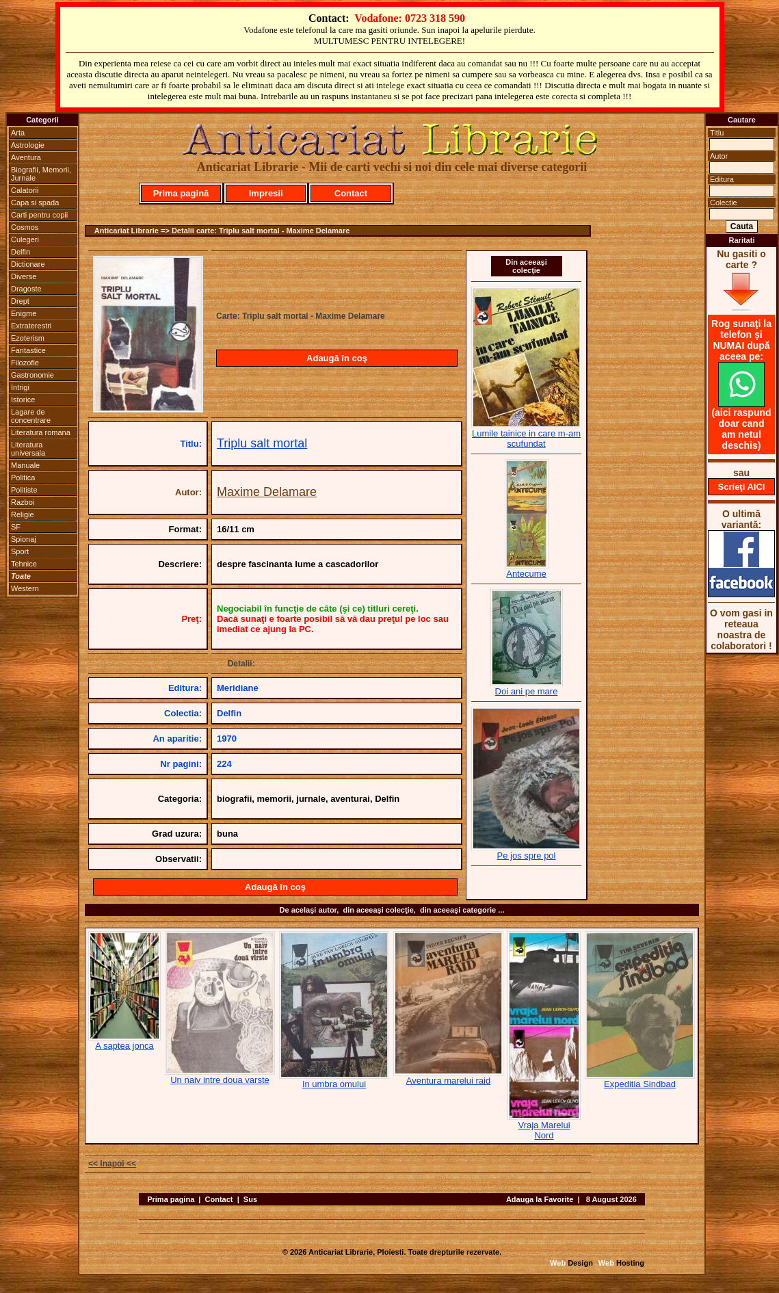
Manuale (25, 465)
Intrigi (20, 387)
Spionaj (23, 539)
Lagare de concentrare (31, 416)
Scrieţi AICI (741, 487)
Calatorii (24, 190)
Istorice (23, 399)
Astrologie (27, 145)
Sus (250, 1199)
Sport (20, 551)
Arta (18, 133)
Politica (23, 477)
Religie (22, 514)
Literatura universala (28, 449)
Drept (20, 301)
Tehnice (24, 564)
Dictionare (28, 264)
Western (25, 588)
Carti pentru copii (39, 215)
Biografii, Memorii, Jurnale (41, 174)
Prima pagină (181, 193)
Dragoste (26, 289)
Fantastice (28, 350)
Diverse (23, 276)
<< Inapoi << (112, 1163)
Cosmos (24, 227)
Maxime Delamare (267, 492)
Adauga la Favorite (539, 1199)
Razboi (22, 502)
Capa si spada (35, 202)
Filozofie (25, 362)
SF (16, 527)
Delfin (20, 252)
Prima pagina (170, 1199)
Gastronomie (32, 375)
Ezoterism (27, 338)
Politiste (24, 490)
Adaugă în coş (336, 358)
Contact (350, 193)
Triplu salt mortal (262, 443)
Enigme (23, 313)
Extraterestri (31, 326)
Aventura (26, 157)
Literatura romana (40, 432)
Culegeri (25, 239)
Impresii (266, 193)
